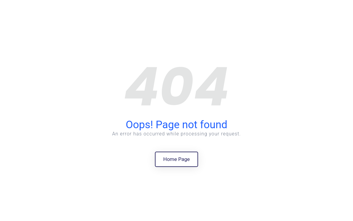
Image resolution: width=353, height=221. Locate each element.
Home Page (176, 159)
